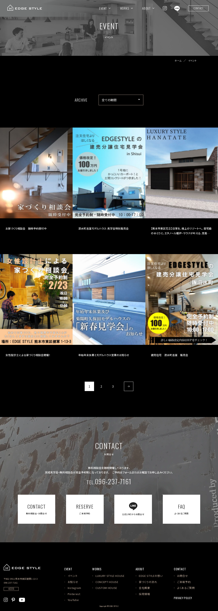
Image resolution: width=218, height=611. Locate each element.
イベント (192, 60)
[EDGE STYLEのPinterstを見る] (13, 599)
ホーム (178, 60)
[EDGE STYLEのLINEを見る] (177, 8)
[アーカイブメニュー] (121, 100)
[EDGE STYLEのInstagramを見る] (165, 8)
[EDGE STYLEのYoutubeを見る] (22, 599)
